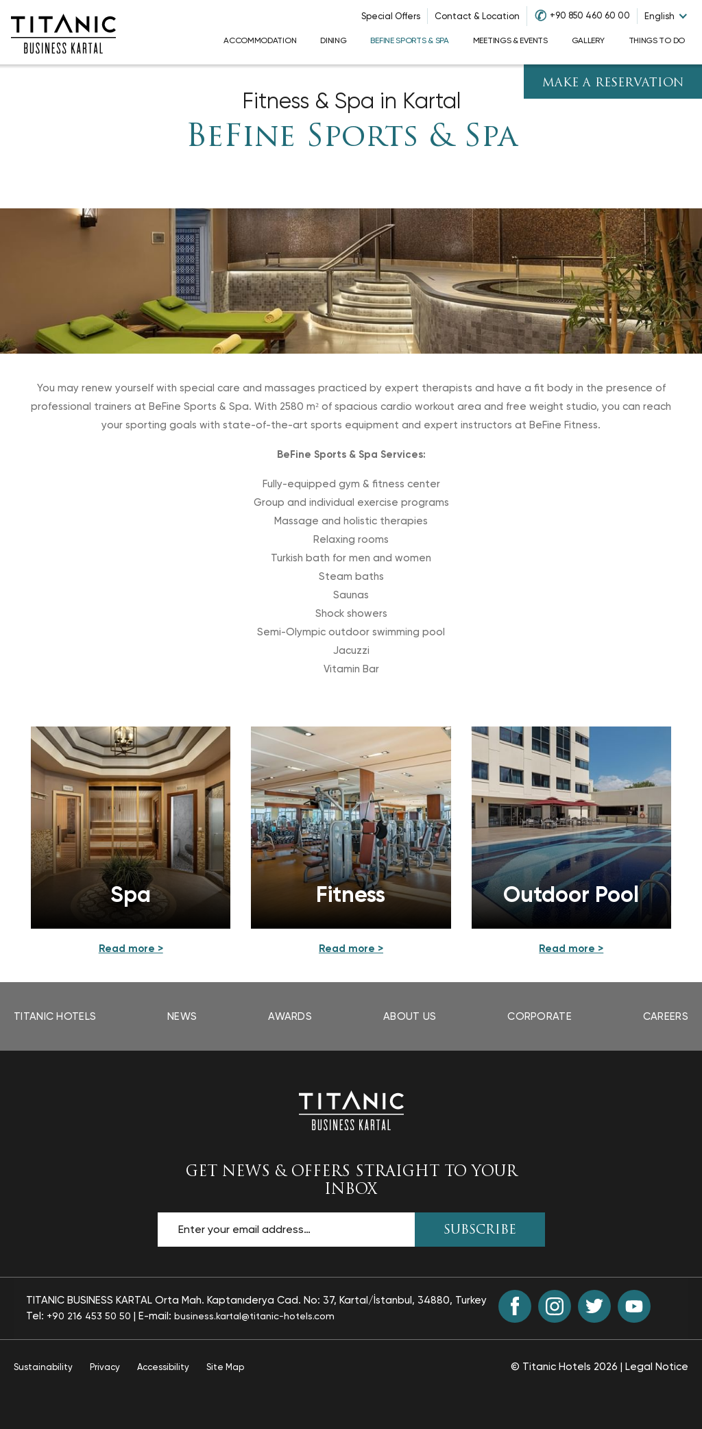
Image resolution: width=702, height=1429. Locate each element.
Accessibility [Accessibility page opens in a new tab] (163, 1367)
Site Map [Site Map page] (225, 1367)
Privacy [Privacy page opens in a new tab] (105, 1367)
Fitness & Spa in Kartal (351, 101)
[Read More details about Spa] (131, 949)
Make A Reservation (613, 83)
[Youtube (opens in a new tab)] (634, 1306)
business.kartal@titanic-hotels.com (254, 1315)
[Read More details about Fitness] (351, 949)
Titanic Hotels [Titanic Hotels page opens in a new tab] (55, 1016)
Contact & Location (477, 16)
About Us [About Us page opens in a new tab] (409, 1016)
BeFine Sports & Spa (351, 138)
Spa (130, 894)
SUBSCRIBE (480, 1230)
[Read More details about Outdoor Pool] (571, 949)
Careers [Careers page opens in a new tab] (665, 1016)
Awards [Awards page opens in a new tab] (290, 1016)
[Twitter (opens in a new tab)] (594, 1306)
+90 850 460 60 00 (590, 15)
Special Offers (390, 16)
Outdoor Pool (571, 894)
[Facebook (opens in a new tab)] (514, 1306)
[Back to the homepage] (351, 1109)
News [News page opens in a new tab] (182, 1016)
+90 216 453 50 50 (89, 1315)
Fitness (350, 894)
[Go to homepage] (63, 32)
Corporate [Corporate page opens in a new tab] (539, 1016)
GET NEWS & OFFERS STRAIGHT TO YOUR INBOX (351, 1181)
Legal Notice (656, 1366)
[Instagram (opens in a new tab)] (554, 1306)
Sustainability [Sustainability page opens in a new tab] (43, 1367)
